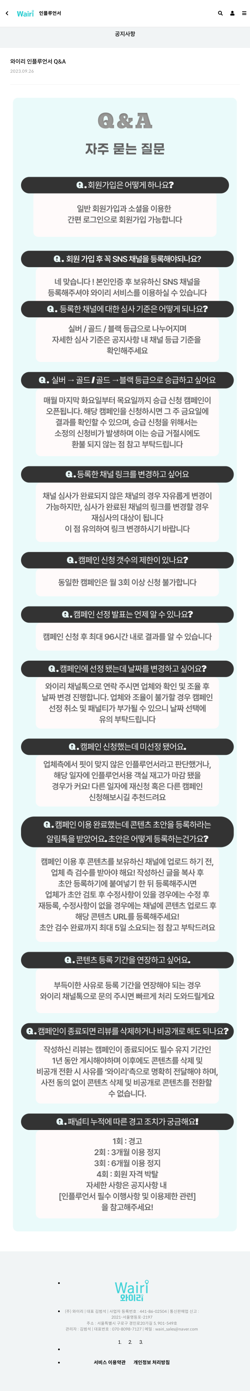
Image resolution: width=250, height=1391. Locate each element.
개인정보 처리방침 (151, 1362)
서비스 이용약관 (110, 1362)
